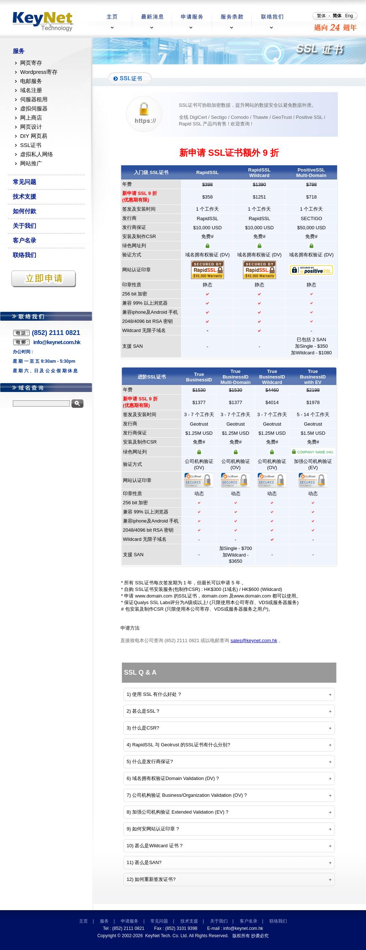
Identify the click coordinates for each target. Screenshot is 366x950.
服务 (19, 51)
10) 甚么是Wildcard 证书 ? (154, 845)
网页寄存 (31, 63)
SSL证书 (30, 145)
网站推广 (31, 163)
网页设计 (31, 127)
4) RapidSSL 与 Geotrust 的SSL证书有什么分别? (178, 744)
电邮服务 (31, 81)
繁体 (321, 15)
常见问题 (24, 182)
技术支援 (24, 196)
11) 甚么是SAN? (144, 862)
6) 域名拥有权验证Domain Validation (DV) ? (173, 778)
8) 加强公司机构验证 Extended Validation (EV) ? (177, 812)
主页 (83, 921)
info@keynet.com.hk (243, 928)
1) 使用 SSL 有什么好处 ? (154, 694)
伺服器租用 (34, 99)
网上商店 (31, 117)
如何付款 (24, 211)
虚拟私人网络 (36, 154)
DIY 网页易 (33, 136)
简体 (337, 15)
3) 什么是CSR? (143, 728)
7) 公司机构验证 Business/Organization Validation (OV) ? (187, 795)
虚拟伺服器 (34, 108)
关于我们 (24, 226)
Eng (349, 15)
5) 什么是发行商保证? (150, 761)
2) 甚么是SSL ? (143, 711)
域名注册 (31, 90)
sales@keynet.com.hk (254, 640)
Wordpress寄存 (38, 72)
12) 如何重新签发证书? (151, 879)
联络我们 (24, 255)
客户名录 (24, 240)
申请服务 (129, 921)
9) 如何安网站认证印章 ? (153, 829)
